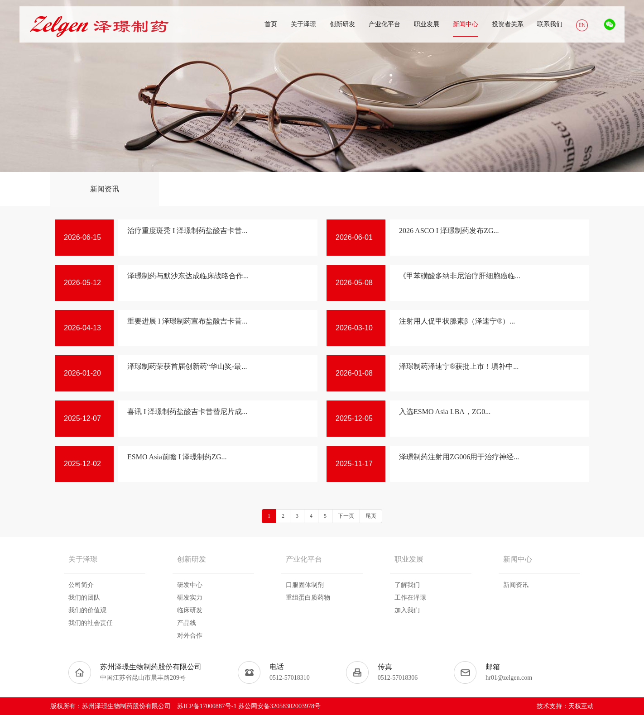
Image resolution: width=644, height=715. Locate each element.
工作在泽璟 (410, 597)
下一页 (346, 516)
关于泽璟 (82, 559)
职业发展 (408, 559)
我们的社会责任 (90, 623)
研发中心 (189, 585)
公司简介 (81, 585)
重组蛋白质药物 (308, 597)
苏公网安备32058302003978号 (279, 706)
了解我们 (407, 585)
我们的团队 (84, 597)
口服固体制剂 (305, 585)
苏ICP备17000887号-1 (206, 706)
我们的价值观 (87, 610)
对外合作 (189, 635)
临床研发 (189, 610)
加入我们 (407, 610)
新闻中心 (517, 559)
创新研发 (191, 559)
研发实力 (189, 597)
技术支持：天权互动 (565, 706)
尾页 (370, 516)
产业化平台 (304, 559)
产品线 (186, 623)
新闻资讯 (104, 189)
